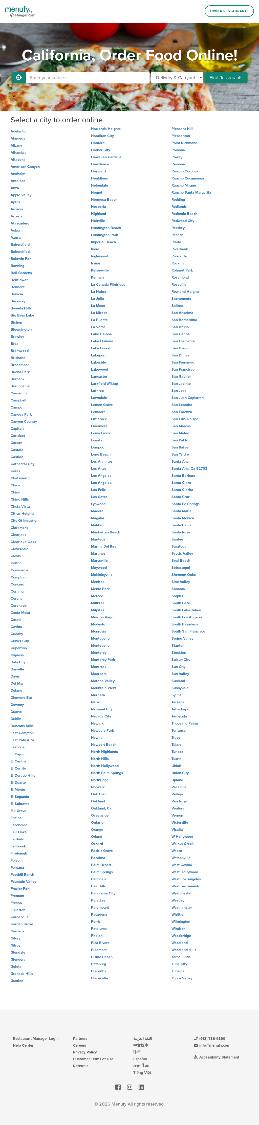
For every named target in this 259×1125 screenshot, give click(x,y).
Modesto (98, 624)
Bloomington (21, 329)
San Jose (178, 391)
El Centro (18, 761)
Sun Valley (180, 674)
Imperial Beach (103, 242)
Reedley (178, 228)
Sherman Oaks (183, 575)
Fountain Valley (23, 882)
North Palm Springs (107, 773)
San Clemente (183, 341)
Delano (16, 690)
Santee (177, 539)
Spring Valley (182, 638)
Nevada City (101, 716)
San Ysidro (180, 454)
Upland (177, 780)
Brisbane (18, 358)
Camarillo (19, 393)
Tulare (176, 744)
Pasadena (99, 914)
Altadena (18, 160)
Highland (98, 214)
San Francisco (183, 369)
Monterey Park (103, 660)
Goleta (16, 966)
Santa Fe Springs (185, 504)
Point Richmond (184, 143)
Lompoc (97, 447)
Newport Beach (103, 744)
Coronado (19, 605)
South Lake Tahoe (186, 610)
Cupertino (19, 648)
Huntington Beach (106, 228)
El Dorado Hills (23, 775)
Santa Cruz (180, 497)
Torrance (178, 730)
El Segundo (20, 797)
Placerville (99, 978)
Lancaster (99, 376)
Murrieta (98, 695)
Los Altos (98, 468)
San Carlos (180, 334)
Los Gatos (99, 497)
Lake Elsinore (102, 341)
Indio (95, 249)
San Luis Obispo (184, 419)
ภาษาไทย (141, 1066)
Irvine (95, 263)
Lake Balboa (101, 334)
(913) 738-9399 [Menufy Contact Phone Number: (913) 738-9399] (209, 1038)
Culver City (20, 641)
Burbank (18, 379)
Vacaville (178, 787)
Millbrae (97, 603)
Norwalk (98, 787)
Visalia (177, 829)
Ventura (177, 808)
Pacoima (98, 858)
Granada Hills (22, 974)
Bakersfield (20, 244)
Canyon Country (24, 421)
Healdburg (99, 178)
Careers (79, 1045)
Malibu (96, 525)
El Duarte (18, 782)
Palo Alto (98, 886)
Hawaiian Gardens (106, 157)
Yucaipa (177, 971)
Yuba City (179, 964)
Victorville (179, 822)
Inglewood (99, 256)
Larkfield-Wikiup (104, 383)
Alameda (18, 138)
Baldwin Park (22, 259)
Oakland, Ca (101, 808)
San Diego (179, 348)
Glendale (18, 952)
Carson (16, 443)
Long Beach (101, 454)
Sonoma (178, 589)
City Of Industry (23, 521)
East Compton (22, 733)
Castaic (17, 450)
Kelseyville (100, 270)
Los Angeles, (101, 483)
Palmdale (98, 879)
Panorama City (103, 893)
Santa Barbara (183, 476)
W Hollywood (182, 837)
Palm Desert (101, 865)
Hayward (98, 171)
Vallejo (177, 794)
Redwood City (182, 221)
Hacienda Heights (106, 129)
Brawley (17, 336)
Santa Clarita (182, 490)
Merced (97, 596)
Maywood (99, 568)
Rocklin (177, 263)
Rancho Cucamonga (187, 178)
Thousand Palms (185, 723)
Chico (15, 485)
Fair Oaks (19, 832)
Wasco (176, 851)
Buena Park (20, 372)
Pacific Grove (102, 851)
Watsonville (180, 858)
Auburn (17, 230)
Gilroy (15, 945)
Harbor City (100, 150)
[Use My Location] (18, 77)
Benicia (17, 294)
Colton (16, 563)
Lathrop (97, 391)
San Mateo (180, 433)
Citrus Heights (22, 513)
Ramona (178, 164)
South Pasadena (184, 624)
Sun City (178, 667)
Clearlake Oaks (23, 542)
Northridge (100, 780)
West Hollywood (184, 872)
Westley (177, 900)
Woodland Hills (183, 950)
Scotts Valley (182, 553)
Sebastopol (180, 568)
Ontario (97, 822)
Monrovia (98, 631)
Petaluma (99, 929)
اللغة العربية (142, 1038)
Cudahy (17, 634)
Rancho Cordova (184, 171)
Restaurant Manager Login (36, 1038)
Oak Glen (98, 794)
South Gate (180, 603)
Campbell (18, 400)
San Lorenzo (181, 412)
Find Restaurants (226, 77)
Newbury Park (102, 730)
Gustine (17, 981)
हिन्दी (136, 1052)
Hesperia (98, 207)
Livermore (99, 426)
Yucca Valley (181, 978)
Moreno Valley (103, 681)
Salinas (177, 306)
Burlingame (20, 386)
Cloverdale (19, 549)
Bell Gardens (21, 273)
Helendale (99, 185)
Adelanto (18, 131)
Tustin (176, 759)
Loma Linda (100, 433)
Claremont (19, 528)
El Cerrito (18, 768)
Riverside (179, 256)
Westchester (181, 893)
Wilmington (180, 921)
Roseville (178, 284)
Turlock (177, 752)
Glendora (18, 959)
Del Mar (17, 683)
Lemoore (98, 412)
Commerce (19, 570)
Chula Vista (20, 506)
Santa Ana (180, 461)
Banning (17, 266)
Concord (17, 584)
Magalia (97, 518)
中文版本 (140, 1045)
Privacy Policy (85, 1052)
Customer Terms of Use (93, 1059)
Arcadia (17, 209)
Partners (80, 1038)
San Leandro (181, 405)
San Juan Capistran (187, 398)
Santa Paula (181, 525)
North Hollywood (105, 766)
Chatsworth (20, 478)
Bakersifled (20, 252)
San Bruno (180, 327)
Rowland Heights (185, 291)
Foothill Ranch (22, 874)
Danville (17, 669)
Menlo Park (100, 589)
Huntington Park (104, 235)
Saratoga (178, 546)
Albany (16, 145)
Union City (180, 773)
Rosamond (180, 277)
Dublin (16, 719)
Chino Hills (20, 499)
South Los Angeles (186, 617)
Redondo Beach (184, 214)
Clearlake (19, 535)
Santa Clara (181, 483)
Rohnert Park (182, 270)
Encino (16, 818)
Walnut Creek (182, 844)
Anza (15, 188)
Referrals (80, 1066)
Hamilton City (102, 136)
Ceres (15, 471)
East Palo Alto (22, 740)
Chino (15, 492)
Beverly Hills (21, 308)
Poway (176, 157)
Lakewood (99, 369)
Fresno (16, 903)
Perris (96, 921)
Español (140, 1059)
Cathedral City (22, 464)
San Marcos (181, 426)
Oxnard (97, 844)
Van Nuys (179, 801)
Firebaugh (19, 853)
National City (102, 709)
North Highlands (104, 752)
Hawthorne (100, 164)
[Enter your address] (88, 77)
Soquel (177, 596)
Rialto (176, 242)
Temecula (179, 716)
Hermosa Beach (104, 199)
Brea (14, 344)
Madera (97, 511)
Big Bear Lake (22, 315)
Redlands (179, 207)
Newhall (97, 737)
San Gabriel (181, 376)
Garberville (20, 917)
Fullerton (18, 910)
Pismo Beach (102, 957)
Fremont (17, 896)
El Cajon (17, 754)
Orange (97, 829)
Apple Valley (21, 195)
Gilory (15, 938)
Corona (17, 598)
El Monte (18, 790)
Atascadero (20, 223)
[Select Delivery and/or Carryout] (177, 77)
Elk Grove (18, 811)
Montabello (100, 638)
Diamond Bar (21, 697)
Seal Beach (180, 560)
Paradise (98, 900)
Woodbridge (181, 936)
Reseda (177, 235)
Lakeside (98, 362)
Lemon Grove (102, 405)
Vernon (177, 815)
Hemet (96, 192)
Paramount (100, 907)
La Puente (99, 320)
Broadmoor (20, 365)
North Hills (100, 759)
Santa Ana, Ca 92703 (189, 468)
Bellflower (19, 280)
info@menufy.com (211, 1045)
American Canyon (25, 167)
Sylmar (177, 695)
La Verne (98, 327)
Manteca (98, 539)
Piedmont (99, 950)
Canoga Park (21, 414)
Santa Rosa (180, 532)
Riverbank (179, 249)
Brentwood (20, 351)
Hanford (97, 143)
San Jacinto (181, 383)
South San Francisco (188, 631)
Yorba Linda (181, 957)
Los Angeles (101, 476)
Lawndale (99, 398)
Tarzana (177, 702)
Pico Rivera (100, 943)
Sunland (178, 681)
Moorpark (99, 674)
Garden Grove (22, 924)
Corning (17, 591)
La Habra (98, 291)
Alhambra (19, 152)
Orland (96, 837)
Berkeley (18, 301)
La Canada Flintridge (108, 284)
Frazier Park (21, 889)
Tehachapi (179, 709)
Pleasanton (180, 136)
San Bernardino (184, 320)
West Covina (181, 865)
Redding (178, 199)
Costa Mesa (20, 613)
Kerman (97, 277)
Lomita (96, 440)
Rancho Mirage (183, 185)
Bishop (16, 322)
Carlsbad (18, 436)
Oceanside (100, 815)
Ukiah (176, 766)
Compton (18, 577)
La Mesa (98, 306)
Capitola (18, 428)
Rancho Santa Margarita (191, 192)
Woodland (179, 943)
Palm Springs (102, 872)
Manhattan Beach (105, 532)
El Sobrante (20, 804)
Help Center (23, 1045)
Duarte (16, 712)
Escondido (19, 825)
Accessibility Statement (216, 1057)
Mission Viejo (102, 617)
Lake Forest (101, 348)
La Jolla (97, 299)
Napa (95, 702)
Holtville (98, 221)
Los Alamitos (102, 461)
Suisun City (180, 660)
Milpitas (97, 610)
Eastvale (18, 747)
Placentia (98, 971)
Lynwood (98, 504)
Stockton (178, 652)
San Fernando (182, 362)
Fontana (17, 867)
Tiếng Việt (142, 1072)
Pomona (178, 150)
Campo (16, 407)
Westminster (181, 907)
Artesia (17, 216)
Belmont (18, 287)
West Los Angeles (186, 879)
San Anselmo (182, 313)
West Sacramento (185, 886)
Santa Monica (182, 518)
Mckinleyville (102, 575)
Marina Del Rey (103, 546)
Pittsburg (98, 964)
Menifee (97, 582)
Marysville (99, 560)
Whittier (178, 914)
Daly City (18, 662)
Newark (97, 723)
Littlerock (99, 419)
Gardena (18, 931)
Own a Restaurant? (229, 11)
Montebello (100, 645)
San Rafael (180, 447)
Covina (16, 627)
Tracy (175, 737)
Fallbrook (18, 846)
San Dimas (180, 355)
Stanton (177, 645)
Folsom (17, 860)
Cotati (16, 620)
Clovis (16, 556)
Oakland (98, 801)
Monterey (98, 652)
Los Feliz (98, 490)
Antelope (18, 181)
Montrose (98, 667)
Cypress (17, 655)
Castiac (17, 457)
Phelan (96, 936)
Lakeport (98, 355)
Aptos (15, 202)
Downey (17, 705)
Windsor (178, 929)
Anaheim (18, 174)
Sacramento (181, 299)
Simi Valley (180, 582)
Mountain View (103, 688)
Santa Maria (181, 511)
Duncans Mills (22, 726)
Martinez (98, 553)
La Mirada (99, 313)
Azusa (16, 237)
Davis (15, 676)
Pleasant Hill (182, 129)
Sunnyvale (179, 688)
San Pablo (179, 440)
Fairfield (17, 839)
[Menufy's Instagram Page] (129, 1087)
